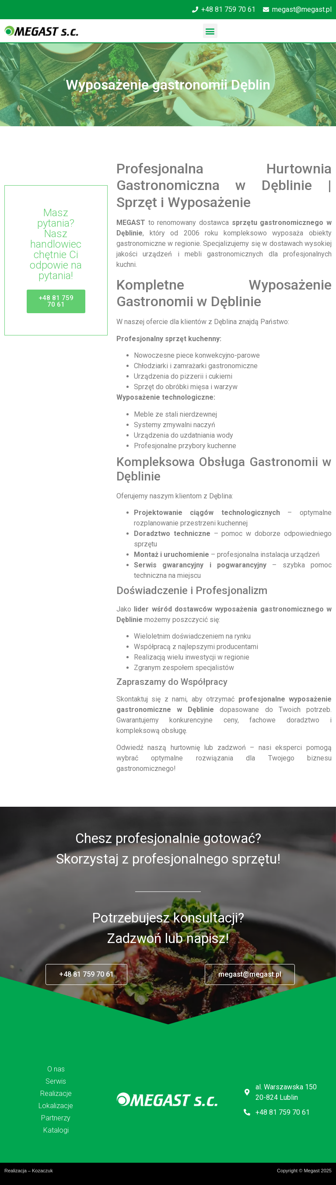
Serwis (56, 1081)
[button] (210, 31)
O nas (56, 1069)
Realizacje (56, 1093)
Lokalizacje (55, 1106)
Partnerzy (55, 1118)
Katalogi (56, 1130)
